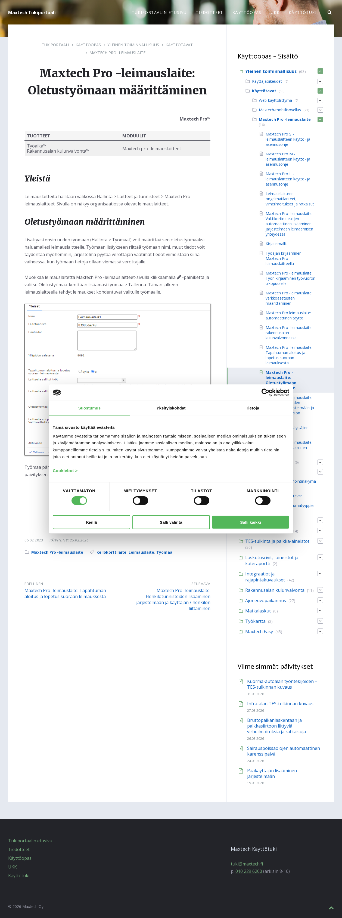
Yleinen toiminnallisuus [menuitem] (271, 72)
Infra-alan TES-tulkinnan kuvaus (280, 704)
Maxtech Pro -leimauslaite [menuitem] (285, 119)
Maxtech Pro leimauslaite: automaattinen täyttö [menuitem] (288, 315)
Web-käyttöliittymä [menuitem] (275, 100)
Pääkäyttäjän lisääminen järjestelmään (272, 774)
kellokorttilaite (111, 552)
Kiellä (91, 522)
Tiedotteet (19, 850)
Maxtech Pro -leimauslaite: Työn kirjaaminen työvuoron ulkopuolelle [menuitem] (290, 278)
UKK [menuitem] (275, 12)
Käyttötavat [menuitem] (264, 91)
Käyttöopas (88, 45)
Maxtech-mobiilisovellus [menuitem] (280, 110)
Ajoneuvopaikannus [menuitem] (265, 601)
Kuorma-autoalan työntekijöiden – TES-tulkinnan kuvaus (282, 684)
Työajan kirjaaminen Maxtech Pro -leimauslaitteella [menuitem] (283, 258)
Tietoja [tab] (252, 408)
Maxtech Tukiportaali (32, 13)
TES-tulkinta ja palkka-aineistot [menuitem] (277, 541)
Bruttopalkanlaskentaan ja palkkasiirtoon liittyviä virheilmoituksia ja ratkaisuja (276, 726)
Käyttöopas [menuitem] (247, 12)
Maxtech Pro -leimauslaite (117, 53)
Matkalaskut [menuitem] (258, 611)
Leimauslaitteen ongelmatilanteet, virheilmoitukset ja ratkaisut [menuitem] (290, 199)
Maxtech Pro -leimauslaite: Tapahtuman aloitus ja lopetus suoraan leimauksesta (65, 594)
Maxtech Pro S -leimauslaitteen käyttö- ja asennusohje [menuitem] (288, 139)
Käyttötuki (18, 876)
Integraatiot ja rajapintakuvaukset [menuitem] (265, 577)
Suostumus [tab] (89, 408)
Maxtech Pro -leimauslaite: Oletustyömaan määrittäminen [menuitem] (281, 380)
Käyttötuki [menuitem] (302, 12)
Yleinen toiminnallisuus (133, 45)
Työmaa (164, 552)
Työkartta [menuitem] (255, 621)
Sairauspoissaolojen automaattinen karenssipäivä (283, 751)
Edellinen (33, 583)
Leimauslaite (141, 552)
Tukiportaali (55, 45)
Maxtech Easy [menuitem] (259, 632)
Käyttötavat (179, 45)
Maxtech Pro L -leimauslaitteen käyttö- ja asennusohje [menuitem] (288, 179)
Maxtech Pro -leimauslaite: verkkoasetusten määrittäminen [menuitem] (289, 298)
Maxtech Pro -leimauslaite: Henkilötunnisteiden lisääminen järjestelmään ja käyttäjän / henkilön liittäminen (173, 600)
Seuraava (200, 583)
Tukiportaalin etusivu (30, 841)
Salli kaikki (250, 522)
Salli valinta (171, 522)
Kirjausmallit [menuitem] (276, 244)
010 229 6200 (248, 871)
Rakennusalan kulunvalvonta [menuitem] (274, 590)
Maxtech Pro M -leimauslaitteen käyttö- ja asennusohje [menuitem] (288, 159)
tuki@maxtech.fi (247, 864)
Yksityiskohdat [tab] (170, 408)
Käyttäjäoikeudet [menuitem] (267, 81)
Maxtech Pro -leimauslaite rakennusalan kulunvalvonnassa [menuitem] (289, 333)
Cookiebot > (65, 470)
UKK (12, 867)
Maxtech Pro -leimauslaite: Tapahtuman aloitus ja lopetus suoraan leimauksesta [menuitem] (289, 355)
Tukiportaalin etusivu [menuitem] (159, 12)
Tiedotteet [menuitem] (209, 12)
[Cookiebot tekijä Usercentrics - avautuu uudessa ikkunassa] (265, 393)
